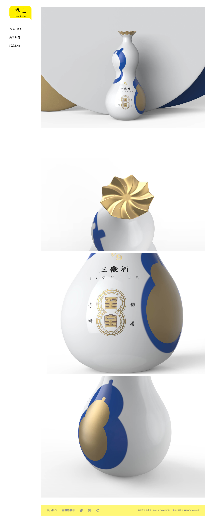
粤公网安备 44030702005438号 (186, 513)
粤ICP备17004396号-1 (162, 513)
